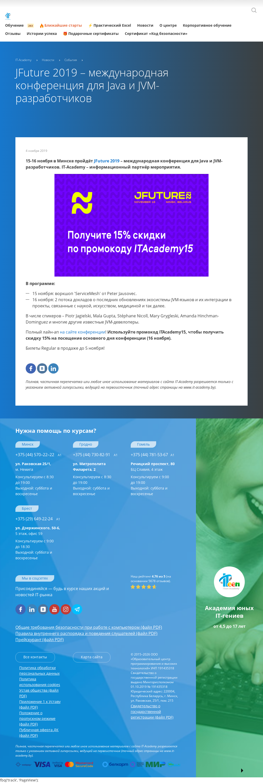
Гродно (85, 444)
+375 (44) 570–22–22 (38, 454)
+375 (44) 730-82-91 (95, 454)
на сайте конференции (82, 332)
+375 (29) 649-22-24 (37, 519)
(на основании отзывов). (151, 578)
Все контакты (35, 656)
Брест (27, 508)
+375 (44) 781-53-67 (152, 454)
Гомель (143, 444)
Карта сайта (91, 656)
